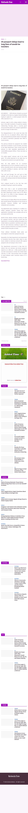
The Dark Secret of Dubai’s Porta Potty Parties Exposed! (19, 392)
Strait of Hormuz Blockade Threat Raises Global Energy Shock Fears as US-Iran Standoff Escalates (20, 309)
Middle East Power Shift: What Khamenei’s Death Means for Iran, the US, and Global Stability (20, 322)
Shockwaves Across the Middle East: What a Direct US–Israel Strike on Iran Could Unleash (20, 736)
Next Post (24, 341)
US (5, 39)
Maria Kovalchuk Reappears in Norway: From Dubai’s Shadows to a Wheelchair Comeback (20, 404)
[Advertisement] (14, 20)
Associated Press (5, 260)
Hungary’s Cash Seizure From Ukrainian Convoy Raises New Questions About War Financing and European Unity (14, 508)
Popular (4, 386)
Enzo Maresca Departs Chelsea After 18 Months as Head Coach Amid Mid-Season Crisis (20, 597)
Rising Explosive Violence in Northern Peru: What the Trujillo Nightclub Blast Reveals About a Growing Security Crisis (13, 517)
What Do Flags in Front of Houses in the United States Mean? (20, 470)
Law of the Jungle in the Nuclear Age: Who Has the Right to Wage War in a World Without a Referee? (20, 334)
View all (25, 301)
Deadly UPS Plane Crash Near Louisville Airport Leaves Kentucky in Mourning (20, 450)
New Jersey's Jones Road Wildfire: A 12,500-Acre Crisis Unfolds (19, 460)
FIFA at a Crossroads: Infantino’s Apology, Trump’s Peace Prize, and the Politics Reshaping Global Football (20, 584)
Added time (18, 380)
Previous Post (5, 341)
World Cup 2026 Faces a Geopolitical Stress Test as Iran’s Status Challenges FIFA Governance (13, 527)
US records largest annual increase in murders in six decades (19, 439)
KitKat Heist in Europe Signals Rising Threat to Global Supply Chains (14, 499)
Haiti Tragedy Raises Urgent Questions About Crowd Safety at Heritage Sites (20, 416)
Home (2, 39)
